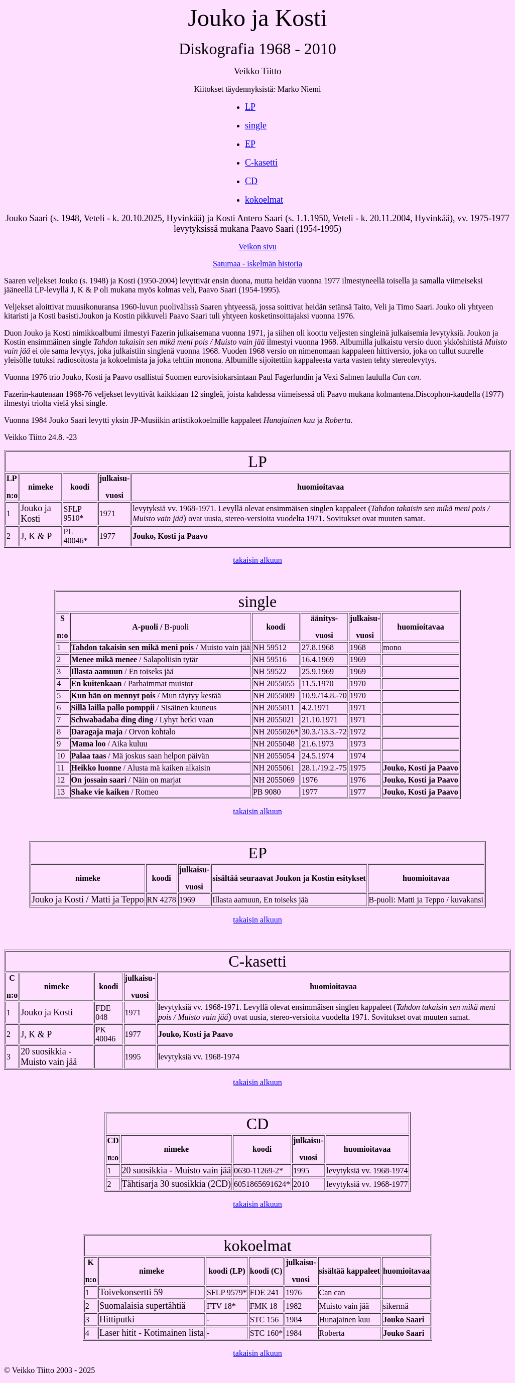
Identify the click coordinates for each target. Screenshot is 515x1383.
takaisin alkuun (257, 560)
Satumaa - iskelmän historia (257, 263)
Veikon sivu (257, 246)
